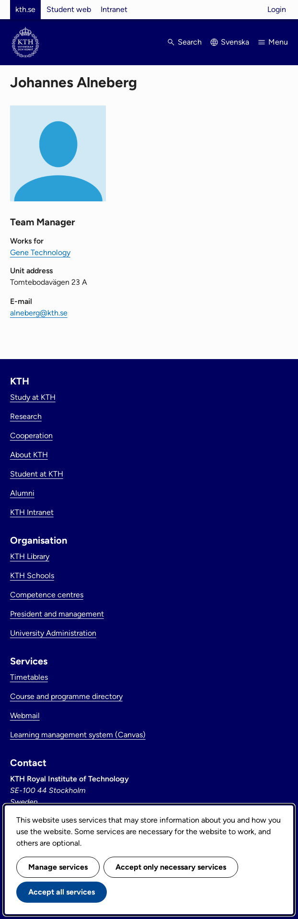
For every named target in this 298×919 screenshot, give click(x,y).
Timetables (29, 677)
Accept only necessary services (170, 867)
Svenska (235, 42)
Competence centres (46, 594)
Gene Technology (40, 252)
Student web (68, 9)
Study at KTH (33, 397)
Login (276, 9)
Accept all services (61, 891)
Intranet (114, 9)
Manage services (58, 867)
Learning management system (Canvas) (78, 734)
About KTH (29, 454)
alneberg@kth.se (39, 312)
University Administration (53, 633)
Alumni (22, 493)
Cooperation (31, 435)
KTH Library (29, 556)
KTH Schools (32, 575)
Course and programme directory (66, 696)
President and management (57, 613)
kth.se (25, 9)
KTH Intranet (32, 512)
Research (26, 416)
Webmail (25, 715)
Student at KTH (36, 473)
